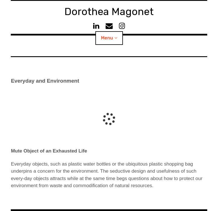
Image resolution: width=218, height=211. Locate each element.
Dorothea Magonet (109, 11)
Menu (107, 38)
